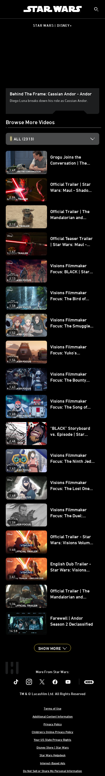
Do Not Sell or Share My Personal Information (52, 771)
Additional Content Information (52, 716)
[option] (56, 139)
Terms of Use (52, 708)
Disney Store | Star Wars (52, 747)
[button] (52, 648)
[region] (52, 62)
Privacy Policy (53, 724)
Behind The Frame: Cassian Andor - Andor (51, 93)
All (24, 139)
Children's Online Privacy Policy (52, 732)
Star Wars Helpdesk (53, 755)
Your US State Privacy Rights (52, 739)
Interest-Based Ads (52, 763)
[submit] (96, 9)
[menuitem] (8, 9)
